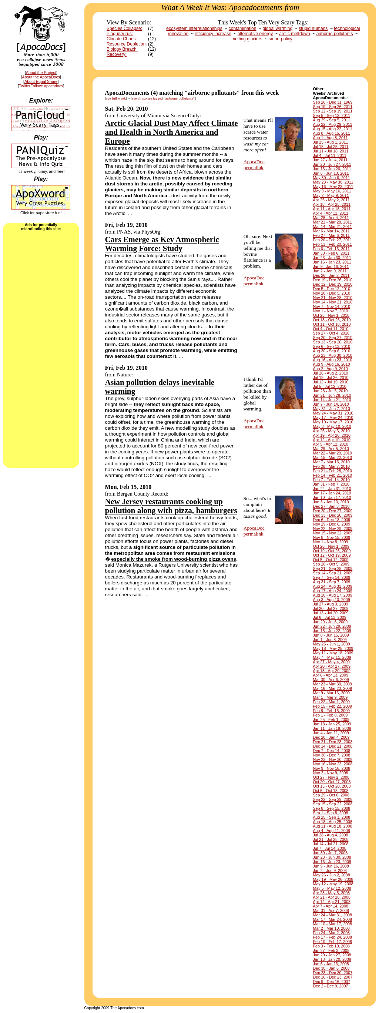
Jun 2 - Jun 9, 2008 (330, 870)
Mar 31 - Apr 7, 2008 (331, 910)
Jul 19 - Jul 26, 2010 (331, 377)
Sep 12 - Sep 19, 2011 (333, 111)
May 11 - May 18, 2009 (333, 653)
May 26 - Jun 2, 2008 (331, 875)
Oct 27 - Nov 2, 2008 (331, 777)
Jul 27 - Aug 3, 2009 (330, 604)
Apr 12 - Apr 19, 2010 (332, 439)
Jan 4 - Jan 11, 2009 (331, 733)
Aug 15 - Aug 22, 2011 (332, 129)
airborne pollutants (334, 33)
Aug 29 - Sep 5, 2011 (332, 120)
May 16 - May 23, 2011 (333, 186)
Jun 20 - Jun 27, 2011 (332, 164)
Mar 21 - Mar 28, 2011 (332, 222)
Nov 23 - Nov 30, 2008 (333, 759)
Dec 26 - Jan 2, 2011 (331, 275)
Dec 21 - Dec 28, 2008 (333, 741)
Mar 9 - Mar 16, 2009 (331, 693)
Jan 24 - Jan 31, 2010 (332, 488)
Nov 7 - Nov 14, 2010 (332, 306)
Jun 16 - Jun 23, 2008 (332, 861)
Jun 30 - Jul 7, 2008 (330, 853)
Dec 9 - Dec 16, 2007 (332, 981)
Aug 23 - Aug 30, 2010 (332, 355)
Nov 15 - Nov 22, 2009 (333, 533)
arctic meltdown (294, 33)
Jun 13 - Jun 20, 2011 (332, 169)
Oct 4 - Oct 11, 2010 (331, 328)
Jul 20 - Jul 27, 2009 (331, 608)
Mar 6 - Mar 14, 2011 (331, 231)
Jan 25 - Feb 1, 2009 (331, 719)
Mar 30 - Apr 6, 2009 (331, 679)
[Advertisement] (41, 349)
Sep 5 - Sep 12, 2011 (332, 115)
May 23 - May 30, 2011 (333, 182)
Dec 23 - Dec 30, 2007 (333, 972)
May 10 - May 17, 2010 (333, 422)
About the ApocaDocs (41, 77)
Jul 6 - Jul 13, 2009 (329, 617)
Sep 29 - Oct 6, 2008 (331, 795)
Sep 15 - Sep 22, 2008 (333, 804)
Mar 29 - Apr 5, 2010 (331, 448)
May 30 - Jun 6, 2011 (331, 177)
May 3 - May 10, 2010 (332, 426)
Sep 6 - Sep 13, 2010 (332, 346)
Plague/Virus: (120, 33)
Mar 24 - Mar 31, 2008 (332, 915)
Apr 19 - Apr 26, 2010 (332, 435)
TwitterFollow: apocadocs (41, 86)
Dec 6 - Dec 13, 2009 (332, 519)
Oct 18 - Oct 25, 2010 (332, 320)
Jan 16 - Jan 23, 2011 (332, 262)
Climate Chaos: (122, 38)
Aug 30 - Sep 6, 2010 (332, 351)
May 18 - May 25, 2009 (333, 648)
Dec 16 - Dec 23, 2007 (333, 977)
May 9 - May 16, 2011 (332, 191)
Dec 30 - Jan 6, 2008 (331, 968)
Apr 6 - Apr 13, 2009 (330, 675)
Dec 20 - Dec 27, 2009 (333, 511)
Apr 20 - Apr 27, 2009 (332, 666)
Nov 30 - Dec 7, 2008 (332, 755)
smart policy (280, 38)
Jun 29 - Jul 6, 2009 (330, 622)
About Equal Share (40, 81)
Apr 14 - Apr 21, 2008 (332, 901)
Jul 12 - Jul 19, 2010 (331, 382)
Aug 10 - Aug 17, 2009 (332, 595)
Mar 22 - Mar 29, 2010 (332, 453)
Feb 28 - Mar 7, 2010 (331, 466)
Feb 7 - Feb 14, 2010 (331, 479)
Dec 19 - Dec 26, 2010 (333, 280)
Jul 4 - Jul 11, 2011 (329, 155)
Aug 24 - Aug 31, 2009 (332, 586)
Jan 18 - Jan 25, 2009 (332, 724)
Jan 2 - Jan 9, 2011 (330, 271)
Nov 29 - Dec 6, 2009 (332, 524)
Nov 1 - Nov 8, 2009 (330, 542)
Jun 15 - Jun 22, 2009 (332, 630)
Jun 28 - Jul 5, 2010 (330, 391)
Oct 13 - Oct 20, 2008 (332, 786)
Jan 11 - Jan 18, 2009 (332, 728)
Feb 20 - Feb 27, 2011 (332, 240)
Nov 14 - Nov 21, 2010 (333, 302)
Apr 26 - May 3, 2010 (331, 431)
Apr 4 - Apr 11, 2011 (330, 213)
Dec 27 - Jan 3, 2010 (331, 506)
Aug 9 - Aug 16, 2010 (331, 364)
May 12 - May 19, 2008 (333, 884)
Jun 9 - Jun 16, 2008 (331, 866)
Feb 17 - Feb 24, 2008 (332, 937)
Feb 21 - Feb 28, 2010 (332, 471)
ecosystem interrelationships (194, 28)
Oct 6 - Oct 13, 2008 (331, 790)
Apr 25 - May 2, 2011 (331, 200)
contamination (242, 28)
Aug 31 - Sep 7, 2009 (332, 582)
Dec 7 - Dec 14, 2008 (332, 750)
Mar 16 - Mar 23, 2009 (332, 688)
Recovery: (117, 54)
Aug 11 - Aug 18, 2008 (332, 826)
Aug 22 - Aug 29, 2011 (332, 124)
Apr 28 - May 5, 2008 (331, 892)
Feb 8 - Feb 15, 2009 (331, 710)
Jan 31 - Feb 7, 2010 (331, 484)
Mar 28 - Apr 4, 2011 (331, 217)
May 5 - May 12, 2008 (332, 888)
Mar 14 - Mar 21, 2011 (332, 226)
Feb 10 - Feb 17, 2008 (332, 941)
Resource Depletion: (127, 44)
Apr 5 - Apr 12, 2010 (330, 444)
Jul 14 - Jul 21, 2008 (331, 844)
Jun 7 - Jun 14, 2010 (331, 404)
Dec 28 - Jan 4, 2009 (331, 737)
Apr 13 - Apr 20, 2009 (332, 670)
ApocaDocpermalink (254, 164)
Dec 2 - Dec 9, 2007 (330, 986)
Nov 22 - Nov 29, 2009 (333, 528)
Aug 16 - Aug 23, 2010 (332, 360)
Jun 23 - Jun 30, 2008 (332, 857)
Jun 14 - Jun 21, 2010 (332, 400)
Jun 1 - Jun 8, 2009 (330, 639)
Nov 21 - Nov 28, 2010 (333, 297)
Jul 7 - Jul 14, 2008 (329, 848)
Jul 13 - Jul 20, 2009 (331, 613)
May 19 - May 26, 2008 (333, 879)
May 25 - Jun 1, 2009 (331, 644)
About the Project (41, 72)
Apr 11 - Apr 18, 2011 (332, 209)
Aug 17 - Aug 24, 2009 (332, 590)
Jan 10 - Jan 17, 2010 (332, 497)
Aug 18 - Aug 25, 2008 (332, 821)
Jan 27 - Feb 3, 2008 (331, 950)
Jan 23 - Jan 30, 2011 (332, 257)
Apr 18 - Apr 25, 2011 (332, 204)
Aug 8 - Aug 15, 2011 (331, 133)
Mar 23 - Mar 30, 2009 (332, 684)
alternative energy (255, 33)
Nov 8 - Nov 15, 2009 (332, 537)
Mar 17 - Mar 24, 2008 (332, 919)
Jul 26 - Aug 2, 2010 (330, 373)
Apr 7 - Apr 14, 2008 (330, 906)
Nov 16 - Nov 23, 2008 (333, 764)
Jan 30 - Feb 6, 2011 (331, 253)
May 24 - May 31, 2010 (333, 413)
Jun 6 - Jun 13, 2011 (331, 173)
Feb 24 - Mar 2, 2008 (331, 932)
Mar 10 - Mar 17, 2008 (332, 924)
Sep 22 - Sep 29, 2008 (333, 799)
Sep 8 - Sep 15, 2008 (332, 808)
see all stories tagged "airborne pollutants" (163, 98)
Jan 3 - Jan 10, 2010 (331, 502)
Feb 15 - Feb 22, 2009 (332, 706)
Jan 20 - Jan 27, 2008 (332, 955)
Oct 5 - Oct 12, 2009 (331, 559)
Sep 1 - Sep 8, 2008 (330, 813)
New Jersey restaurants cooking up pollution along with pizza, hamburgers (171, 506)
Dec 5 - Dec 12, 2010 (332, 288)
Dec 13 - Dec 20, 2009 (333, 515)
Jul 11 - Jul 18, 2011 (331, 151)
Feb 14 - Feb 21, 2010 (332, 475)
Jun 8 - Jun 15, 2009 (331, 635)
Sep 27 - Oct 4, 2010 (331, 333)
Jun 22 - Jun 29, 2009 (332, 626)
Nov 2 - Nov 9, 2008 (330, 773)
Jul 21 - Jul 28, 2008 (331, 839)
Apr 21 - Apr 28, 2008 (332, 897)
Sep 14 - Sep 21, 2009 (333, 573)
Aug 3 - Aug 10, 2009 (331, 599)
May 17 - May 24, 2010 (333, 417)
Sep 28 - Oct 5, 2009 (331, 564)
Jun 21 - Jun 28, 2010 (332, 395)
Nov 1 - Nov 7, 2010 (330, 311)
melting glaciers (246, 38)
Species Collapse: (124, 28)
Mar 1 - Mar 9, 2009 (330, 697)
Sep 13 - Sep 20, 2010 (333, 342)
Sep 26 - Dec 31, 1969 (333, 102)
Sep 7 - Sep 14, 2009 (332, 577)
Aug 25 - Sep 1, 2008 (332, 817)
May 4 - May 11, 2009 (332, 657)
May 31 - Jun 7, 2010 (331, 408)
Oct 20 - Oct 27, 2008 (332, 781)
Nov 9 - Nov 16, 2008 (332, 768)
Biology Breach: (122, 49)
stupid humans (313, 28)
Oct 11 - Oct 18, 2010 (332, 324)
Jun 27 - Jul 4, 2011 (330, 160)
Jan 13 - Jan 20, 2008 (332, 959)
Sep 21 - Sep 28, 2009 (333, 568)
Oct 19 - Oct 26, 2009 (332, 551)
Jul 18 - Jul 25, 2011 (331, 146)
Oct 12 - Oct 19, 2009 (332, 555)
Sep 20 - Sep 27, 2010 (333, 337)
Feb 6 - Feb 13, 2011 (331, 248)
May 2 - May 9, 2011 (331, 195)
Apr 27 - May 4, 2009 (331, 662)
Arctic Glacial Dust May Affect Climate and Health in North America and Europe (171, 132)
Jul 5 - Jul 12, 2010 (329, 386)
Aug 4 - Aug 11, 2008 (331, 830)
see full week (116, 98)
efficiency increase (213, 33)
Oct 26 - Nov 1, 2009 (331, 546)
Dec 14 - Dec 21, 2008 (333, 746)
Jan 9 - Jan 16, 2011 (331, 266)
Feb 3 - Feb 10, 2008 (331, 946)
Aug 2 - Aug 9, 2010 (330, 368)
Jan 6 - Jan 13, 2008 (331, 964)
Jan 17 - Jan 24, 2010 (332, 493)
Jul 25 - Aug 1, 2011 (330, 142)
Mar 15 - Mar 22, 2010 (332, 457)
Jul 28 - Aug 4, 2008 (330, 835)
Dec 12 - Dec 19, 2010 (333, 284)
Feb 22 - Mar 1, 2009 (331, 702)
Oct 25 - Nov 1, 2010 (331, 315)
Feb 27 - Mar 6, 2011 (331, 235)
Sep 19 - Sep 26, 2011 (333, 106)
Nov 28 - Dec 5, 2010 (332, 293)
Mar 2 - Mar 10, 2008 (331, 928)
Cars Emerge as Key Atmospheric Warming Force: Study (162, 244)
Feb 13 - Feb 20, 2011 (332, 244)
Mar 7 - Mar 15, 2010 (331, 462)
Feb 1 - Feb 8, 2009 (330, 715)
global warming (277, 28)
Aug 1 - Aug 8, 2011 (330, 137)
